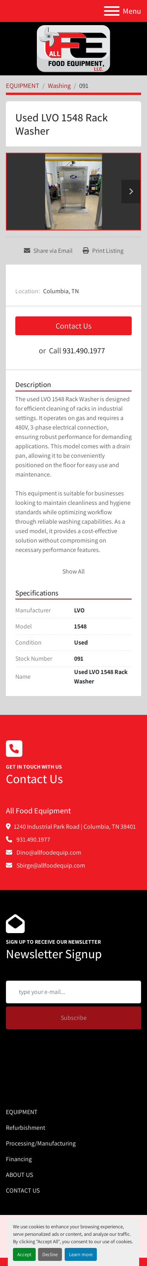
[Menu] (112, 11)
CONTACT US (23, 1190)
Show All (73, 571)
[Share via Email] (48, 250)
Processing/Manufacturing (41, 1143)
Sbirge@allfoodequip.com (50, 865)
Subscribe (74, 1018)
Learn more (81, 1254)
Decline (50, 1254)
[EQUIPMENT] (22, 85)
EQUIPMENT (22, 1112)
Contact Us (73, 326)
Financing (19, 1159)
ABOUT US (19, 1175)
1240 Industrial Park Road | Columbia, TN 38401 (75, 826)
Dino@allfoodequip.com (48, 852)
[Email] (73, 992)
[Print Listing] (103, 250)
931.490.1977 (84, 350)
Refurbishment (25, 1128)
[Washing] (59, 85)
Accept (24, 1254)
